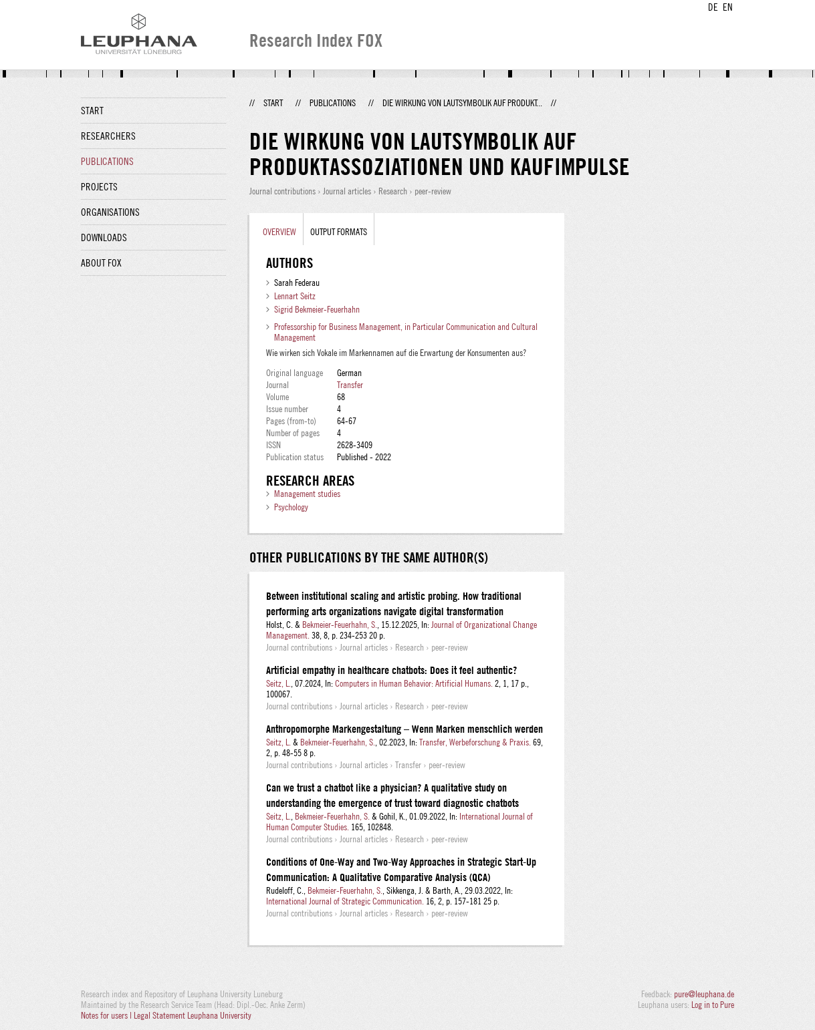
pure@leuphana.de (704, 994)
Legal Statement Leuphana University (192, 1015)
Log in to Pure (712, 1004)
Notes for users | (107, 1015)
